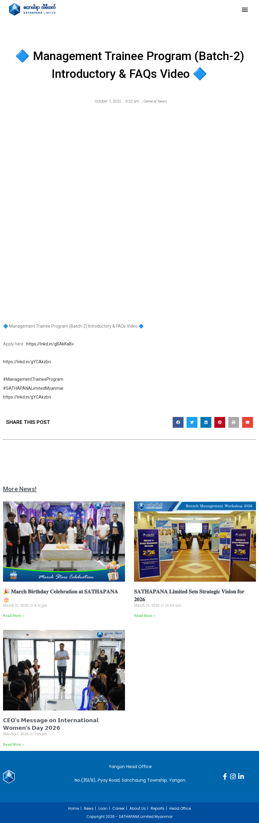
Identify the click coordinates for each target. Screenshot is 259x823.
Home (73, 808)
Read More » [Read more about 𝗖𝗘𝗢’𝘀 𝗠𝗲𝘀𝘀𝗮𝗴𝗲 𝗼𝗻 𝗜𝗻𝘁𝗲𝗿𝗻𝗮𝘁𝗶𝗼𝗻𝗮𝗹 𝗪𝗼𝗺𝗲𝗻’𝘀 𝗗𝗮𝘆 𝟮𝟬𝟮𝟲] (13, 744)
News (89, 808)
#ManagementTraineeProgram (33, 379)
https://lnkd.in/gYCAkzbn (27, 361)
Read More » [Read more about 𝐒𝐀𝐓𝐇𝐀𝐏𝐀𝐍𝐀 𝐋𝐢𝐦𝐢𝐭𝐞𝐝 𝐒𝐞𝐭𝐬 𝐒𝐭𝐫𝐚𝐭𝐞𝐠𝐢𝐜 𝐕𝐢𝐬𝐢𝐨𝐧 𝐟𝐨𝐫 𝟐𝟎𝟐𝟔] (144, 616)
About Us (138, 808)
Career (118, 808)
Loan (102, 808)
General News (155, 101)
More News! (20, 489)
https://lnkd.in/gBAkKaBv (50, 344)
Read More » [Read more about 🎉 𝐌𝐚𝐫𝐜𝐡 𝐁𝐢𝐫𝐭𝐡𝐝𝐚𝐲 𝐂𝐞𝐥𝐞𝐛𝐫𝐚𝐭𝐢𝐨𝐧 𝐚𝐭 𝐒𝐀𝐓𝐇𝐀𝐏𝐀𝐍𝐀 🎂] (13, 616)
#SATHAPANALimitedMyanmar (33, 388)
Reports (158, 808)
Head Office (180, 808)
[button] (245, 9)
